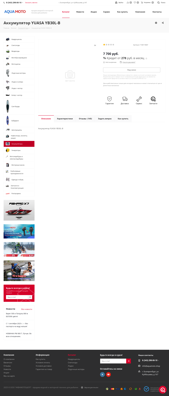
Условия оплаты (43, 362)
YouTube (108, 374)
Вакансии (8, 362)
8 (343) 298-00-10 (149, 360)
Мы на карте (9, 376)
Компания (9, 355)
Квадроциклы (74, 359)
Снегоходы (72, 362)
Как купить (40, 359)
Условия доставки (44, 366)
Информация (42, 355)
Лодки (71, 366)
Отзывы (7, 366)
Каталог (72, 355)
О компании (9, 359)
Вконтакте (102, 374)
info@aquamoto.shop (151, 366)
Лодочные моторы (76, 369)
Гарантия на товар (44, 369)
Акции (6, 372)
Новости (7, 369)
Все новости (26, 309)
